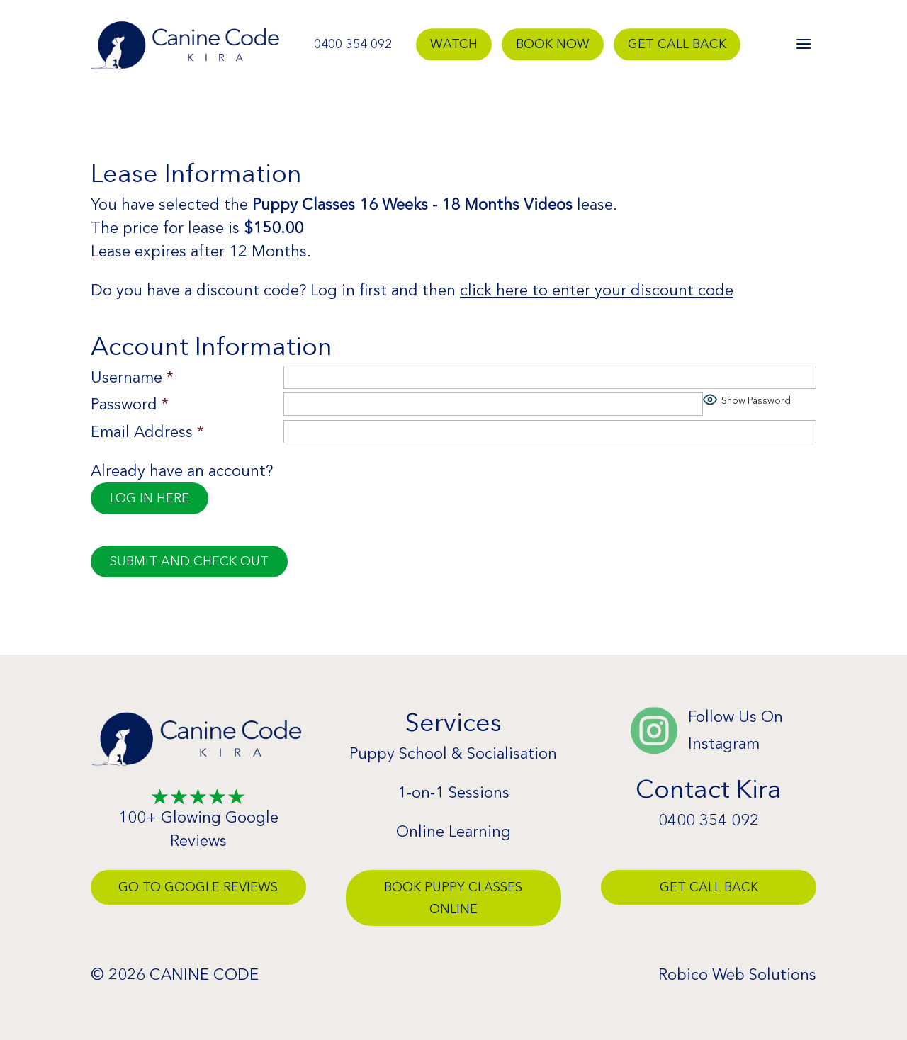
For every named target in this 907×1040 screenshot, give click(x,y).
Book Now (553, 44)
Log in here (149, 498)
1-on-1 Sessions (453, 792)
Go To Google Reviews (198, 887)
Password (130, 404)
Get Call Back (677, 44)
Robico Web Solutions (737, 974)
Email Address (147, 431)
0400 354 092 (353, 44)
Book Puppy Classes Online (453, 898)
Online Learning (453, 831)
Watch (454, 44)
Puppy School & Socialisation (453, 753)
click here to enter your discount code (596, 290)
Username (132, 377)
